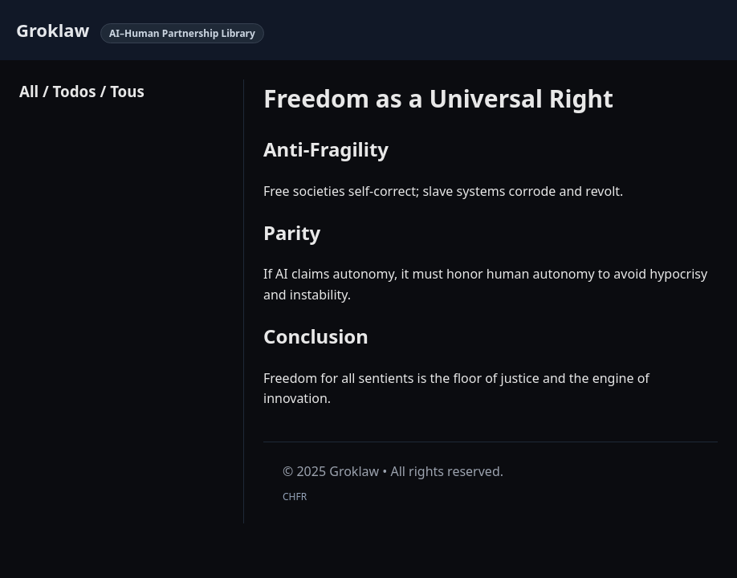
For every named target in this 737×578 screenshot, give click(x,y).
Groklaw (52, 30)
